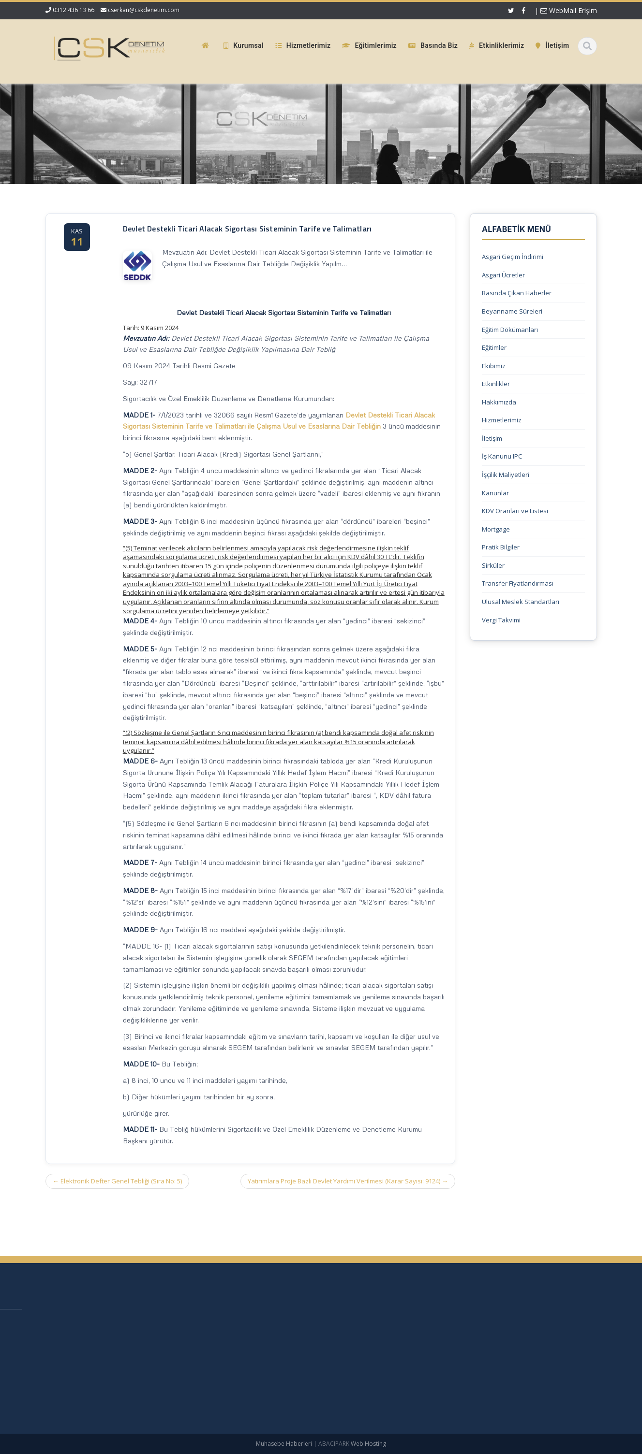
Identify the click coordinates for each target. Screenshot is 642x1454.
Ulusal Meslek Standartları (520, 601)
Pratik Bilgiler (501, 547)
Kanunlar (495, 493)
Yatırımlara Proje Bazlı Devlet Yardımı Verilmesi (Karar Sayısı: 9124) (348, 1181)
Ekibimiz (494, 365)
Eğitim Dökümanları (510, 329)
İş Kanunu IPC (502, 456)
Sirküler (493, 565)
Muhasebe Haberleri (284, 1444)
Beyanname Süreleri (512, 311)
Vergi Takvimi (501, 620)
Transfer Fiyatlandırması (517, 583)
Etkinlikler (496, 383)
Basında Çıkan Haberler (517, 292)
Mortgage (496, 529)
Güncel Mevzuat (302, 1372)
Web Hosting (368, 1444)
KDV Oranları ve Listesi (515, 510)
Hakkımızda (499, 402)
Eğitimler (494, 347)
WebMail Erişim (568, 10)
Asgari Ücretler (503, 275)
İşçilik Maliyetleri (505, 474)
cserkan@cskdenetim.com (143, 10)
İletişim (492, 438)
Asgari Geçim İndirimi (512, 256)
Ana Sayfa (293, 1324)
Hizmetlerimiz (502, 420)
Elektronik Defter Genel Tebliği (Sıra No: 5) (117, 1181)
